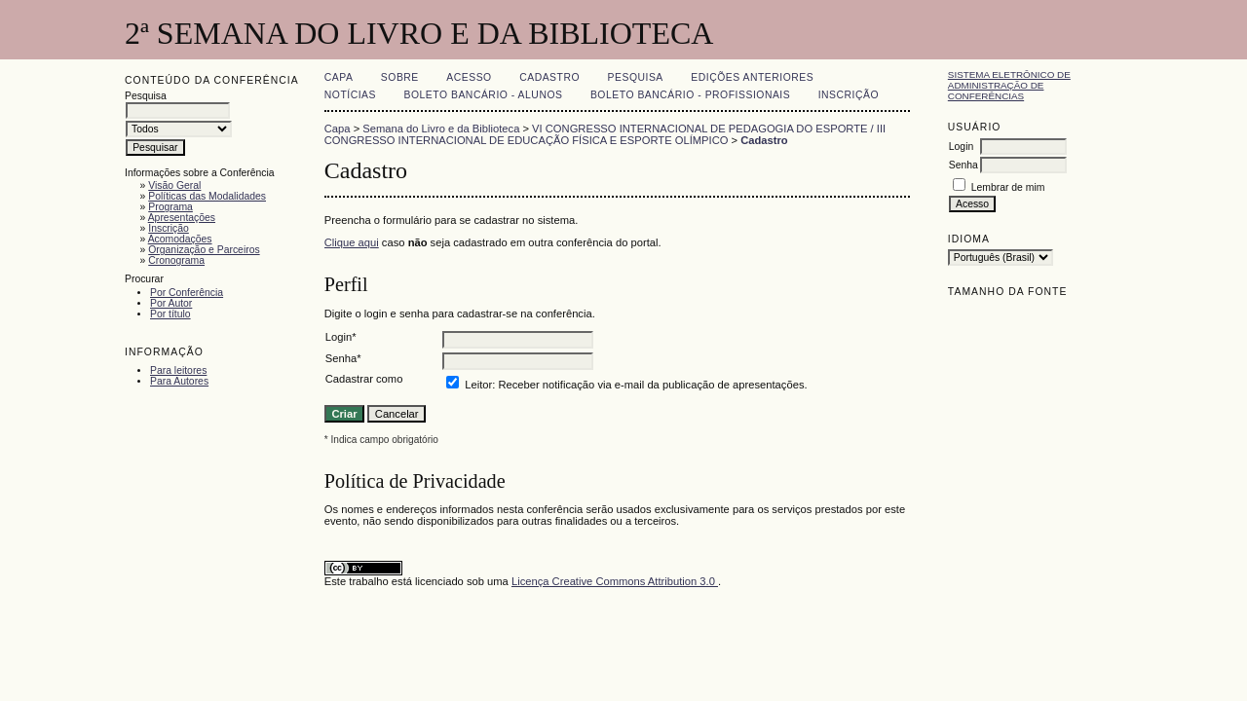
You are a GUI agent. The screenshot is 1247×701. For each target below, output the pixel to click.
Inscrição (168, 228)
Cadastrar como (364, 379)
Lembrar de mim (1008, 187)
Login (961, 146)
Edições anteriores (752, 77)
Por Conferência (186, 292)
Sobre (400, 77)
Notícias (350, 95)
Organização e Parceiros (203, 249)
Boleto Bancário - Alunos (482, 95)
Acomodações (180, 239)
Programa (170, 207)
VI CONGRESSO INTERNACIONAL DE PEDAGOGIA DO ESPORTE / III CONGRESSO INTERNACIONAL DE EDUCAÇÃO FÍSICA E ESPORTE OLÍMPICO (605, 134)
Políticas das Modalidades (207, 196)
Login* (341, 337)
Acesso (468, 77)
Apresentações (181, 217)
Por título (170, 314)
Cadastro (549, 77)
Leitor (478, 384)
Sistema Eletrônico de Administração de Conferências (1009, 85)
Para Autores (179, 381)
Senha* (343, 358)
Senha (963, 165)
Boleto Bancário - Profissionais (690, 95)
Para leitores (178, 370)
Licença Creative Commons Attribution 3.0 (614, 581)
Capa (339, 77)
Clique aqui (351, 242)
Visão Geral (174, 185)
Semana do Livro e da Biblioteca (440, 128)
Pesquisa (635, 77)
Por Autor (171, 303)
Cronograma (176, 260)
